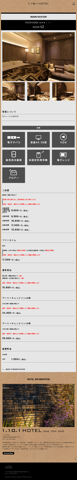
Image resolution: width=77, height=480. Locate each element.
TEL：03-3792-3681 (11, 473)
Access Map (8, 453)
